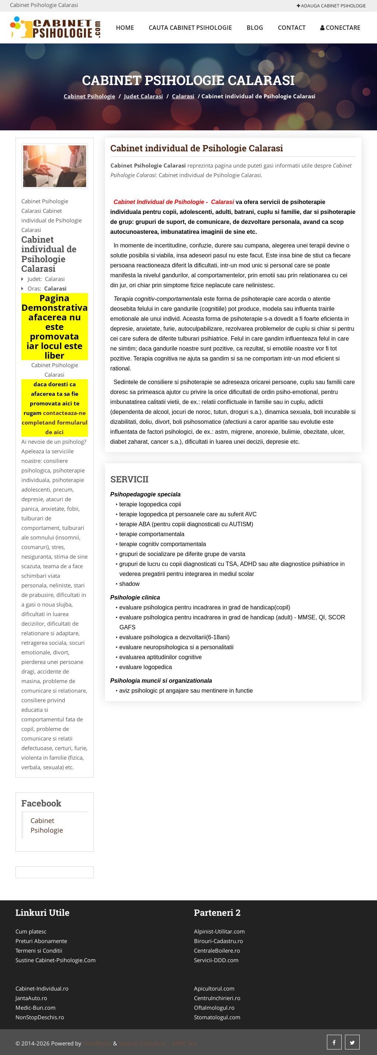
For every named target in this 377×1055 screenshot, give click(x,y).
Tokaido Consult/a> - (145, 1043)
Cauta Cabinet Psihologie (190, 28)
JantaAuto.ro (31, 998)
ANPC (179, 1043)
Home (125, 28)
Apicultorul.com (214, 988)
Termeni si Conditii (38, 950)
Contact (292, 28)
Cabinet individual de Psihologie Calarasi (196, 148)
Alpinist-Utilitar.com (219, 931)
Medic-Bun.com (35, 1007)
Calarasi (183, 96)
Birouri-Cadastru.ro (218, 941)
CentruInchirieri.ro (217, 998)
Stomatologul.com (217, 1017)
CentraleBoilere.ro (217, 950)
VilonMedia (97, 1043)
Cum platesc (30, 931)
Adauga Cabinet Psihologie (331, 6)
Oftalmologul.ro (214, 1007)
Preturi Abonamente (41, 941)
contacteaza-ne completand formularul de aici (55, 422)
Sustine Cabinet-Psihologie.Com (55, 960)
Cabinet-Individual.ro (41, 988)
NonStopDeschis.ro (39, 1017)
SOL (193, 1043)
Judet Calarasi (143, 96)
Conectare (340, 28)
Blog (255, 28)
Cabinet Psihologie (89, 96)
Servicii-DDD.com (216, 960)
